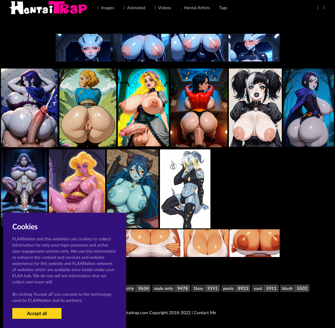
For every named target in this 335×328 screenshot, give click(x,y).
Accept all (37, 313)
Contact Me (205, 312)
